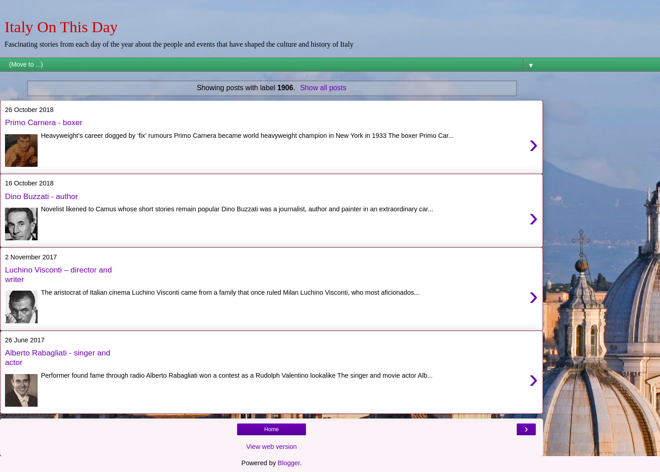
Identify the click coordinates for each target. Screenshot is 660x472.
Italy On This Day (61, 26)
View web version (271, 446)
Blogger (289, 463)
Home (271, 429)
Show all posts (323, 88)
